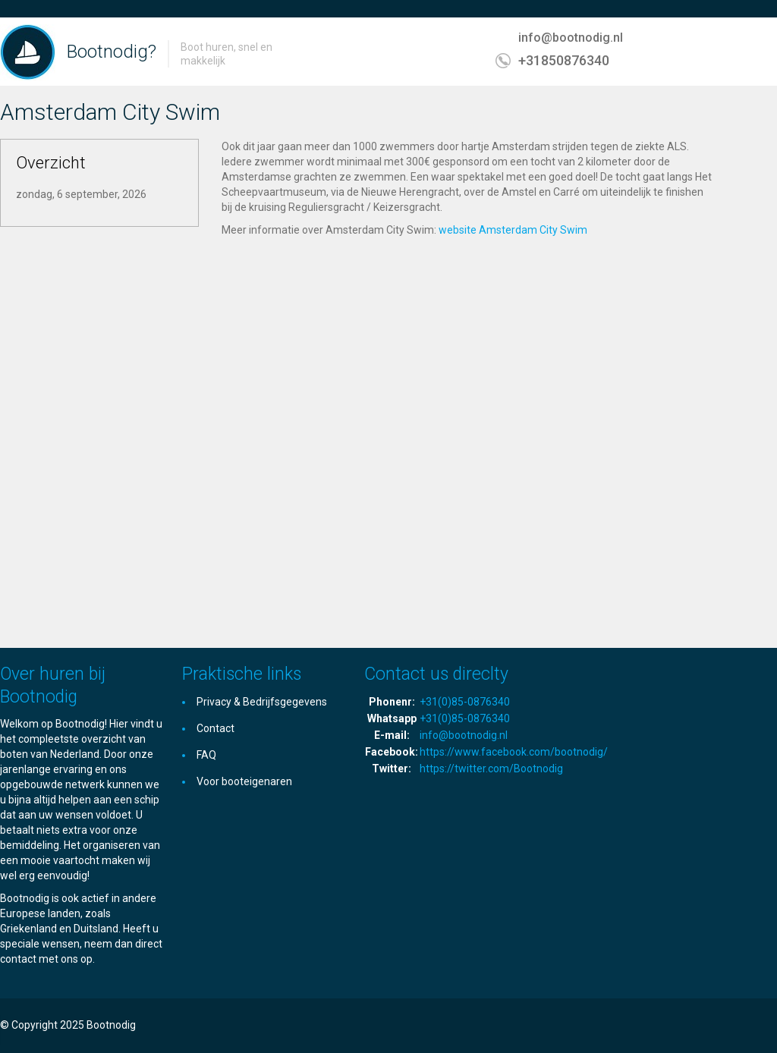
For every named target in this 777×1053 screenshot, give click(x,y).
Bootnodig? (111, 51)
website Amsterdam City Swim (513, 230)
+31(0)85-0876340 (465, 702)
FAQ (206, 755)
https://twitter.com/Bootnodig (491, 768)
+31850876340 (563, 60)
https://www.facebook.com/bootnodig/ (514, 752)
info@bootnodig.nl (570, 37)
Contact (215, 728)
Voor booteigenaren (244, 781)
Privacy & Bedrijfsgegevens (262, 702)
